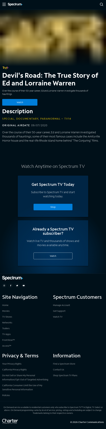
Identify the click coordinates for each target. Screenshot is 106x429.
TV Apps (6, 334)
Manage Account (61, 305)
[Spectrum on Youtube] (24, 286)
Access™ (6, 345)
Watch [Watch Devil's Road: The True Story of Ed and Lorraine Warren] (20, 102)
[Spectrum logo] (15, 5)
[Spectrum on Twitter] (17, 286)
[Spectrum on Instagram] (4, 286)
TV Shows (7, 316)
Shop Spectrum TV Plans (65, 375)
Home (5, 305)
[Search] (101, 5)
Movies (6, 310)
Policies (6, 395)
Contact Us (58, 369)
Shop (53, 206)
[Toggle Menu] (4, 4)
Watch (53, 255)
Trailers (6, 328)
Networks (7, 322)
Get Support (59, 310)
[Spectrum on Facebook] (11, 286)
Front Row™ (8, 339)
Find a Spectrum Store (64, 363)
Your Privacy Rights (11, 363)
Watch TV (58, 316)
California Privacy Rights (14, 369)
